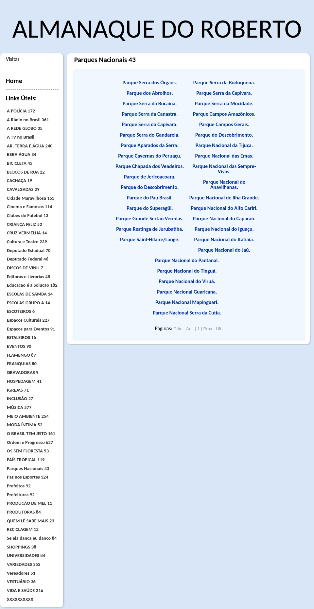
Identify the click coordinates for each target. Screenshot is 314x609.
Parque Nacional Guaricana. (187, 292)
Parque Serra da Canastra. (150, 114)
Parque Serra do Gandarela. (150, 135)
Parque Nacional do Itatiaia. (224, 239)
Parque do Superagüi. (150, 208)
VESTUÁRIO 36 (21, 581)
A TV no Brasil (20, 137)
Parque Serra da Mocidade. (224, 103)
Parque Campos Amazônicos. (224, 114)
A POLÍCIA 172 (21, 111)
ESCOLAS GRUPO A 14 (28, 303)
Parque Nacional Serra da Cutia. (187, 313)
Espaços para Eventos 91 (31, 329)
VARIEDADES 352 (24, 564)
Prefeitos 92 (18, 486)
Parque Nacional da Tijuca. (224, 145)
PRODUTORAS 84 (24, 512)
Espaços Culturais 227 (28, 320)
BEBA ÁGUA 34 (21, 154)
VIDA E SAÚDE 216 (25, 590)
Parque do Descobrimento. (150, 187)
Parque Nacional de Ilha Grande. (224, 198)
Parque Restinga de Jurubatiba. (149, 229)
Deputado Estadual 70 (28, 250)
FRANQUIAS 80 (22, 363)
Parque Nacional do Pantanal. (187, 260)
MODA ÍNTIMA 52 (24, 425)
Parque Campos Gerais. (224, 124)
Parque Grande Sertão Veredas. (149, 218)
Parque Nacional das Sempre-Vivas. (224, 169)
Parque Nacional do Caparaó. (224, 218)
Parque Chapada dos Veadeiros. (149, 166)
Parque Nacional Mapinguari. (186, 302)
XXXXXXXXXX (20, 599)
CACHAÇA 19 (19, 180)
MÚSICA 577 (19, 407)
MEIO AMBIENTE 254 (28, 416)
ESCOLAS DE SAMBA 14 (30, 294)
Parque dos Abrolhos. (150, 93)
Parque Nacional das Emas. (224, 156)
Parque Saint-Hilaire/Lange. (150, 239)
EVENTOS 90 (19, 346)
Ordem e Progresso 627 (30, 442)
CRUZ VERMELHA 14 (27, 233)
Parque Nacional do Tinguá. (187, 271)
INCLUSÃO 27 (20, 398)
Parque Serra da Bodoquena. (224, 82)
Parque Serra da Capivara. (150, 124)
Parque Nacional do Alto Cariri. (224, 208)
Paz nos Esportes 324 (27, 477)
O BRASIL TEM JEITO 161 (31, 433)
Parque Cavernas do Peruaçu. (149, 156)
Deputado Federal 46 (27, 259)
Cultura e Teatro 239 (27, 242)
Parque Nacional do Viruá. (187, 281)
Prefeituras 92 (21, 495)
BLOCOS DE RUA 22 (26, 172)
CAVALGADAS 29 (23, 189)
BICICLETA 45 (19, 163)
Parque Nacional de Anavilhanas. (224, 184)
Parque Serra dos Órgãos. (150, 82)
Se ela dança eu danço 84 (32, 538)
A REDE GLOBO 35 (25, 128)
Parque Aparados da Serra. (150, 145)
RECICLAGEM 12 (23, 529)
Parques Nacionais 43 (28, 468)
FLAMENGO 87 (21, 355)
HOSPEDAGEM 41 (24, 381)
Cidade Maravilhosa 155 (31, 198)
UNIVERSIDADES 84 (26, 555)
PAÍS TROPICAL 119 (25, 460)
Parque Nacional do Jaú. (224, 250)
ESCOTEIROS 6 (21, 311)
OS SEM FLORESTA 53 (28, 451)
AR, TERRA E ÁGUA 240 (30, 146)
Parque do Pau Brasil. (150, 198)
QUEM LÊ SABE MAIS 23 (30, 521)
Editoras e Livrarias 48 (28, 276)
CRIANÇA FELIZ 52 (24, 224)
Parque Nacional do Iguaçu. (224, 229)
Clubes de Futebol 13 (27, 215)
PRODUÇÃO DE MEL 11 (29, 503)
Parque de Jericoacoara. (149, 177)
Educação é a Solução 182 (32, 285)
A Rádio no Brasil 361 (28, 120)
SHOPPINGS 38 (21, 547)
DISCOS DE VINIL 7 (25, 268)
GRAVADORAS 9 (22, 372)
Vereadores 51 (21, 573)
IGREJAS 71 (18, 390)
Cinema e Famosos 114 (29, 207)
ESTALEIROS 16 (21, 337)
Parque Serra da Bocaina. (150, 103)
